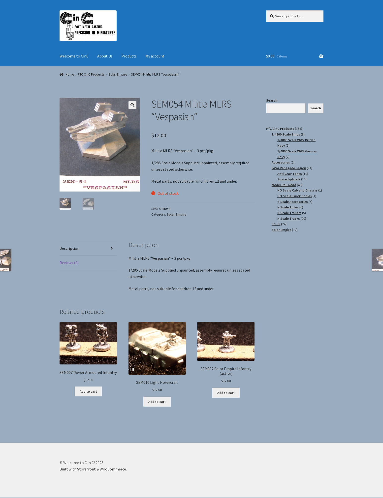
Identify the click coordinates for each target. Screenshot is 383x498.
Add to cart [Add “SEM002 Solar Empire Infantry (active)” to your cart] (226, 393)
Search (271, 100)
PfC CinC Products (91, 74)
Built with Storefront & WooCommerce (93, 469)
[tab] (88, 249)
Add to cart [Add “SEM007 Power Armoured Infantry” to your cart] (88, 392)
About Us (105, 56)
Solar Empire (117, 74)
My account (154, 56)
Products (129, 56)
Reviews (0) (69, 263)
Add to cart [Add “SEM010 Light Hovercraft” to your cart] (157, 402)
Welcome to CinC (74, 56)
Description (69, 248)
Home (69, 74)
